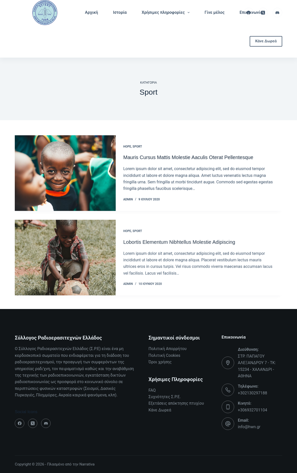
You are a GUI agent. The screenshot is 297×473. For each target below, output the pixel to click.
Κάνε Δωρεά (265, 41)
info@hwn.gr (249, 426)
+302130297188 (252, 393)
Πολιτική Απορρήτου (167, 348)
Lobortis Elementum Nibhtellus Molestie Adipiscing (179, 247)
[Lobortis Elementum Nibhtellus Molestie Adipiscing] (65, 262)
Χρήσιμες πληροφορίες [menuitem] (167, 13)
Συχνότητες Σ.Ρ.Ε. (164, 396)
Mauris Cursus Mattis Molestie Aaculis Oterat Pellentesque (188, 158)
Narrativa (87, 464)
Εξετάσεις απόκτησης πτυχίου (176, 403)
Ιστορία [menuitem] (119, 12)
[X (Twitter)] (263, 12)
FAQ (152, 390)
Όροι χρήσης (160, 362)
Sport (137, 146)
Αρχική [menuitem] (91, 12)
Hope (127, 146)
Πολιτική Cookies (164, 355)
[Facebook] (248, 12)
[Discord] (277, 12)
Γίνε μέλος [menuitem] (215, 12)
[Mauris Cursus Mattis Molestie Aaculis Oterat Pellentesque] (65, 173)
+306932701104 (252, 410)
